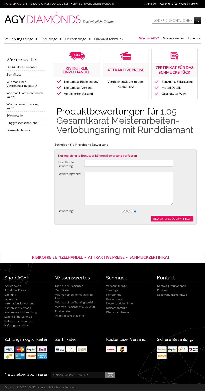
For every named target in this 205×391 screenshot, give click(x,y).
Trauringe (49, 38)
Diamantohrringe (116, 307)
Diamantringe (114, 299)
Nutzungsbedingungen (18, 321)
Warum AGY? (149, 38)
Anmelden (151, 3)
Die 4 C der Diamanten (21, 67)
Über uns (194, 38)
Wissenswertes (173, 38)
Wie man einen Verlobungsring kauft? (21, 83)
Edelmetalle (14, 115)
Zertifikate (13, 74)
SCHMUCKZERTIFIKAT (150, 257)
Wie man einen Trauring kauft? (22, 106)
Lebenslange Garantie (18, 316)
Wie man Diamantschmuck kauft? (24, 95)
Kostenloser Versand (78, 87)
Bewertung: (66, 211)
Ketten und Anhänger (120, 303)
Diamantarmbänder (118, 312)
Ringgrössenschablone (21, 123)
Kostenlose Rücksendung (81, 81)
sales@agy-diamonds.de (172, 294)
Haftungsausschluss (17, 325)
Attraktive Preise (15, 290)
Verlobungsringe (18, 38)
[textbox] (173, 20)
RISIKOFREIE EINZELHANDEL (77, 70)
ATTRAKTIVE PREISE (106, 257)
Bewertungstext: (69, 174)
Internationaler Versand (19, 303)
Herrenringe (75, 38)
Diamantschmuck (108, 38)
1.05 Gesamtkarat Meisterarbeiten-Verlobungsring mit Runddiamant (124, 120)
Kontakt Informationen (171, 285)
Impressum (11, 299)
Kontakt (162, 290)
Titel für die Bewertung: (66, 164)
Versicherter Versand (78, 93)
